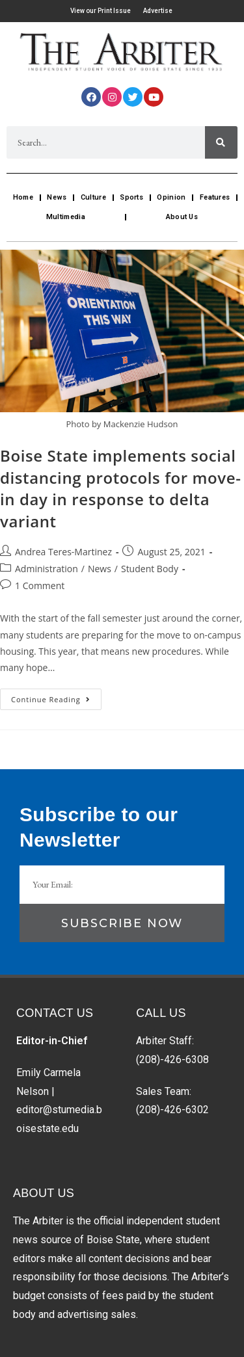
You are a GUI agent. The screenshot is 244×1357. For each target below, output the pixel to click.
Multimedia (65, 217)
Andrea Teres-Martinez (63, 552)
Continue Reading (56, 696)
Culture (93, 197)
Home (23, 197)
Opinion (171, 197)
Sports (131, 197)
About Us (182, 217)
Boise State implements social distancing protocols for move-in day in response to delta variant (120, 488)
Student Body (149, 568)
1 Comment (39, 585)
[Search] (221, 142)
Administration (46, 568)
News (56, 197)
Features (215, 197)
